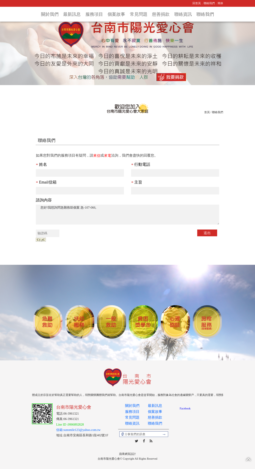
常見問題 (138, 14)
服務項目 (94, 14)
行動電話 (140, 164)
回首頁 (196, 3)
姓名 (41, 164)
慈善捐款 (161, 14)
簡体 (220, 3)
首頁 (207, 112)
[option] (48, 322)
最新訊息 (72, 14)
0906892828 (76, 424)
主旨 (136, 182)
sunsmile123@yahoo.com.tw (81, 430)
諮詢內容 (44, 200)
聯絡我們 (209, 3)
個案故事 (116, 14)
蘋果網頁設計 (127, 453)
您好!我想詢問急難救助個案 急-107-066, (127, 215)
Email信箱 (46, 182)
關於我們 (50, 14)
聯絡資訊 (183, 14)
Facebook (185, 408)
